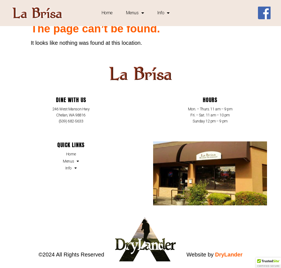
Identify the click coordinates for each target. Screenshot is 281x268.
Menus (135, 13)
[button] (268, 263)
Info (163, 13)
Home (107, 12)
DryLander (229, 261)
